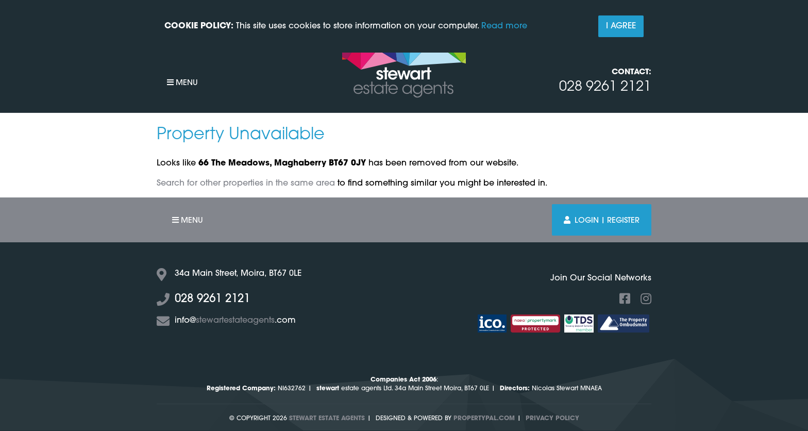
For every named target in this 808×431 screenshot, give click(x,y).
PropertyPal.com (484, 419)
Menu (182, 82)
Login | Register (601, 220)
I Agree (621, 26)
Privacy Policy (552, 419)
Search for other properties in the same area (246, 183)
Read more (504, 26)
